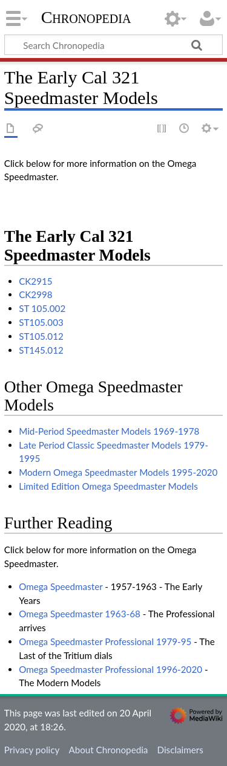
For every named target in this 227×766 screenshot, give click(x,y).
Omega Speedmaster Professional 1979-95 (105, 641)
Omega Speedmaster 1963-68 (79, 613)
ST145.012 (41, 350)
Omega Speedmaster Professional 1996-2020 (110, 669)
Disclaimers (180, 749)
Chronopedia (86, 17)
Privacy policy (31, 749)
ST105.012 (41, 336)
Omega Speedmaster (60, 586)
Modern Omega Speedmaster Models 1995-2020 (118, 472)
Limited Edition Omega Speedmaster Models (108, 486)
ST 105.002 (42, 308)
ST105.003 (41, 322)
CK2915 (35, 281)
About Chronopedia (108, 749)
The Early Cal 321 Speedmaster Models (77, 245)
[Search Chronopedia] (113, 44)
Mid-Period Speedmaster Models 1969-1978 (109, 431)
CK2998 (35, 294)
